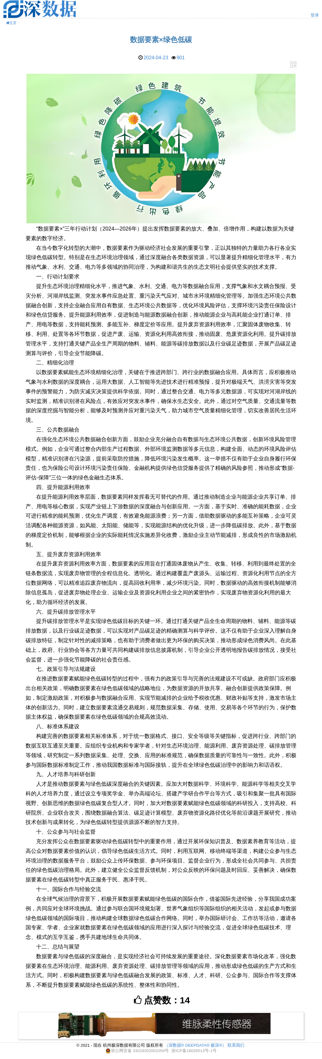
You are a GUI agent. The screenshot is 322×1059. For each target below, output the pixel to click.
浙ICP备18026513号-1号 (194, 1050)
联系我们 (236, 1045)
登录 (315, 15)
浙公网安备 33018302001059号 (140, 1050)
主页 (11, 23)
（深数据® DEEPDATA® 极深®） (195, 1045)
